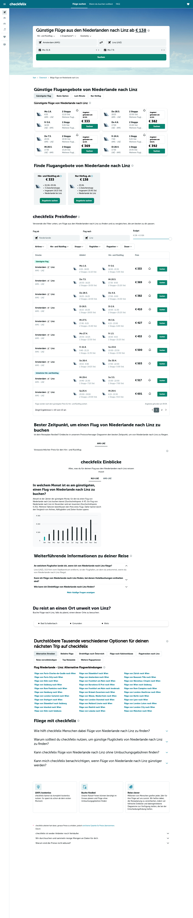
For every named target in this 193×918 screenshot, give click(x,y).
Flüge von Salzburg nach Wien (48, 685)
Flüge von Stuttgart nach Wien (48, 700)
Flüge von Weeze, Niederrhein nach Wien (98, 696)
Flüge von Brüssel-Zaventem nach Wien (97, 692)
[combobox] (46, 36)
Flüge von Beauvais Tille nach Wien (140, 677)
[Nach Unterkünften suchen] (4, 18)
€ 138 (140, 30)
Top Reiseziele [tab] (68, 660)
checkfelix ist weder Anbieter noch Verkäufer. (103, 833)
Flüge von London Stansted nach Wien (96, 700)
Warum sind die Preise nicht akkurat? (103, 843)
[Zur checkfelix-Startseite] (18, 4)
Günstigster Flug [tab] (43, 96)
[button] (5, 4)
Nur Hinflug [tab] (96, 96)
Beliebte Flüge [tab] (67, 654)
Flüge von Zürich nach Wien (136, 673)
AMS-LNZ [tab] (101, 443)
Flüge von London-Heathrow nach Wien (142, 692)
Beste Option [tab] (63, 96)
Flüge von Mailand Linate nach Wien (95, 703)
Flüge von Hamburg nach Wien (48, 692)
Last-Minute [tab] (79, 96)
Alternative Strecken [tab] (45, 654)
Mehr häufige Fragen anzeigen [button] (81, 592)
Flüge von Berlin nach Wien (136, 696)
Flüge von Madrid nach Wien (92, 707)
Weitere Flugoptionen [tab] (91, 660)
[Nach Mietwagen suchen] (4, 23)
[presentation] (148, 30)
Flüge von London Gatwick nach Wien (51, 696)
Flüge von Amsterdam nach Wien (94, 677)
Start (34, 78)
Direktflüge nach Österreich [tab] (91, 654)
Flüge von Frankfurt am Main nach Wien (97, 681)
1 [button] (156, 410)
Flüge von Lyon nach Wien (136, 700)
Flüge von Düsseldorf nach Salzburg (50, 703)
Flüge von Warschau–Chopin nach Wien (142, 681)
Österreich (43, 78)
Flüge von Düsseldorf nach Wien (93, 673)
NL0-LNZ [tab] (95, 478)
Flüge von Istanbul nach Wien (47, 707)
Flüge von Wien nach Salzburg (138, 685)
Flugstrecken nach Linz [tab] (149, 654)
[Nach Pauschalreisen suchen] (4, 29)
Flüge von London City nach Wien (139, 707)
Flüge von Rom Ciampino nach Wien (140, 688)
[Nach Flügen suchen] (4, 12)
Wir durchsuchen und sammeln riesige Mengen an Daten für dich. (103, 838)
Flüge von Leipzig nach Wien (92, 711)
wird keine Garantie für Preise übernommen (98, 826)
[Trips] (4, 37)
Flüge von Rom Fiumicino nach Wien (50, 688)
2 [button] (161, 410)
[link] (50, 200)
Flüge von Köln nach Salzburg (47, 711)
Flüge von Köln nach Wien (46, 681)
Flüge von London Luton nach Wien (140, 703)
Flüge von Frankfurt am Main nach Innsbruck (99, 688)
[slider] (170, 238)
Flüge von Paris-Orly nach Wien (48, 677)
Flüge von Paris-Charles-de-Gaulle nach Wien (55, 673)
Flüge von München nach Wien (138, 711)
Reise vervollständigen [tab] (46, 660)
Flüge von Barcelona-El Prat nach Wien (97, 685)
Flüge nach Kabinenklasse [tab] (121, 654)
